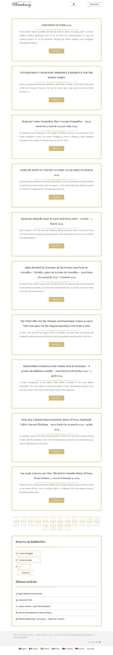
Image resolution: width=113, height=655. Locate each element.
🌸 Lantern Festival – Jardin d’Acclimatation (33, 606)
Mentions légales (20, 637)
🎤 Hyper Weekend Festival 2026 (29, 593)
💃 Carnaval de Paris (24, 600)
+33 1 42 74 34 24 (56, 635)
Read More (56, 51)
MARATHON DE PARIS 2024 (56, 25)
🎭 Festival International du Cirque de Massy (33, 612)
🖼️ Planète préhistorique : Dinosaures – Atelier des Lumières (40, 619)
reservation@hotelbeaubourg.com (81, 635)
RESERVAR (26, 573)
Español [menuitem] (46, 648)
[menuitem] (23, 648)
